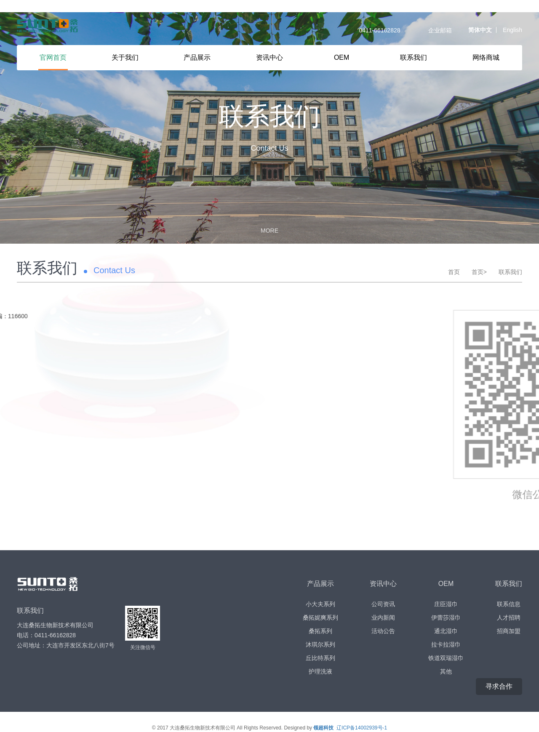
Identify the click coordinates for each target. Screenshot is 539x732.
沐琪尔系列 (320, 632)
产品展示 (197, 57)
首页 (454, 259)
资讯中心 (269, 57)
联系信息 (508, 591)
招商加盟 (508, 618)
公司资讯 (383, 591)
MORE (269, 216)
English (512, 30)
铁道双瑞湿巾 (446, 645)
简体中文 (480, 30)
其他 (446, 659)
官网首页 (53, 57)
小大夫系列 (320, 591)
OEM (341, 57)
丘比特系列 (320, 645)
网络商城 (485, 57)
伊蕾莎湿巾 (446, 605)
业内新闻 (383, 605)
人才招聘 (508, 605)
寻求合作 (499, 674)
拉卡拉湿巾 (446, 632)
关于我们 (125, 57)
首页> (479, 259)
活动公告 (383, 618)
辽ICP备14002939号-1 (361, 716)
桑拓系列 (320, 618)
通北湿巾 (446, 618)
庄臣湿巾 (446, 591)
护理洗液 (320, 659)
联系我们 (413, 57)
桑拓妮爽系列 (320, 605)
